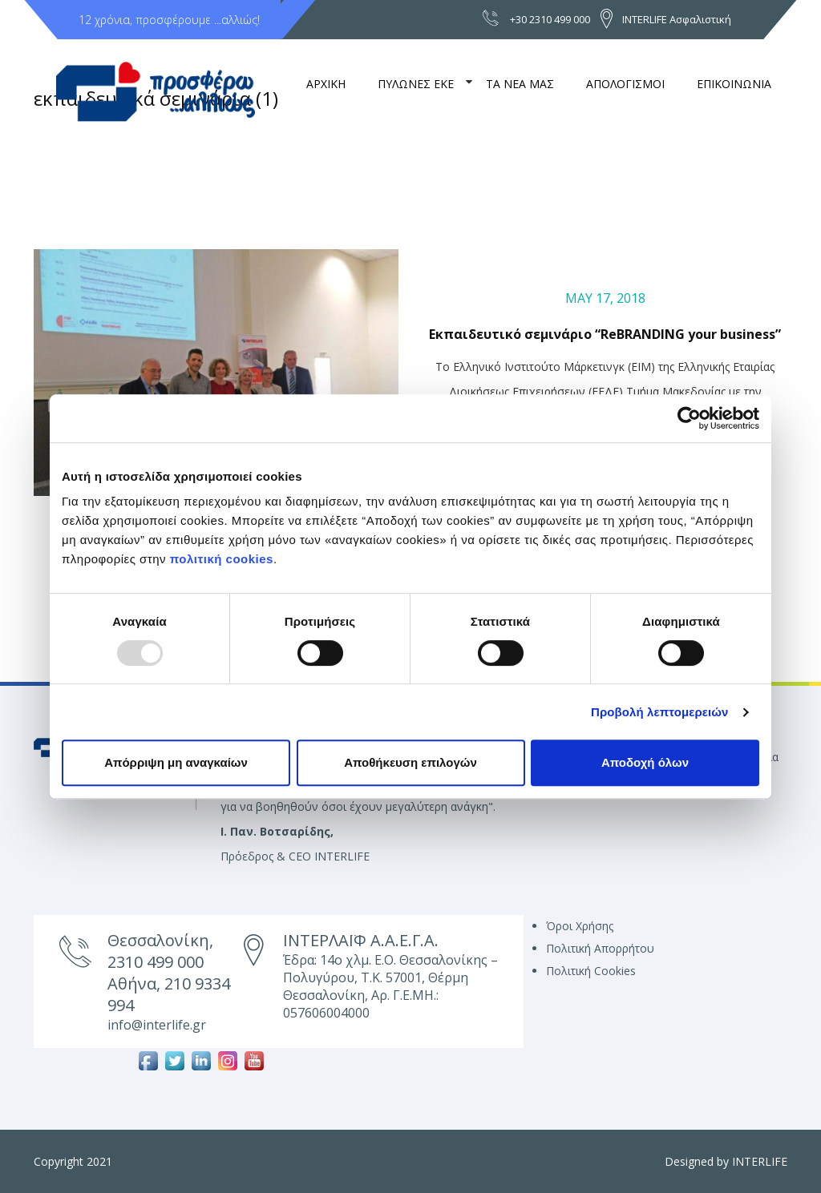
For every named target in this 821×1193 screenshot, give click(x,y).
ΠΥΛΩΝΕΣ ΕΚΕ (416, 83)
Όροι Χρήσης (579, 925)
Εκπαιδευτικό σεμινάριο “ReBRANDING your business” (605, 334)
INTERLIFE (759, 1161)
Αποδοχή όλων (645, 762)
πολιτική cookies (221, 559)
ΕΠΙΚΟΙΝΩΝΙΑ (734, 83)
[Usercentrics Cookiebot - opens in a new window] (689, 418)
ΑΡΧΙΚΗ (326, 83)
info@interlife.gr (156, 1025)
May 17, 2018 (605, 298)
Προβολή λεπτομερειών (660, 712)
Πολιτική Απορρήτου (600, 948)
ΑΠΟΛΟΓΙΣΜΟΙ (625, 83)
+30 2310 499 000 (550, 19)
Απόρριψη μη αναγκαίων (176, 762)
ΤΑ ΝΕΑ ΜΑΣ (520, 83)
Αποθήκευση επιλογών (410, 762)
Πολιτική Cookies (591, 970)
